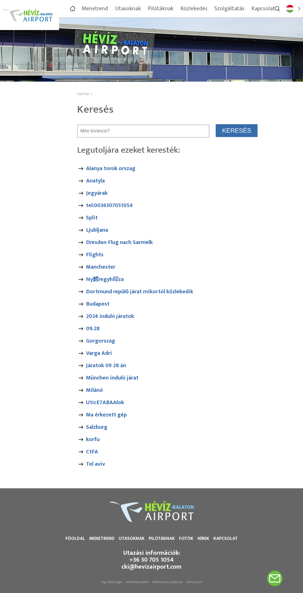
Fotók (186, 538)
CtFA (92, 451)
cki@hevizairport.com (151, 567)
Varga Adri (99, 353)
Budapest (97, 304)
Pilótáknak (162, 538)
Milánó (94, 390)
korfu (93, 439)
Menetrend (102, 538)
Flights (94, 254)
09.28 (93, 328)
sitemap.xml (194, 582)
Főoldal (75, 538)
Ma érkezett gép (106, 415)
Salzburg (96, 427)
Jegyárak (97, 193)
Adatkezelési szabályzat (167, 582)
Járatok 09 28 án (106, 365)
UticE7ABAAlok (105, 402)
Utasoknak (132, 538)
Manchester (100, 267)
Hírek (203, 538)
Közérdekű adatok (137, 582)
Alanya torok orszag (110, 168)
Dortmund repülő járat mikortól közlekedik (139, 291)
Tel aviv (95, 464)
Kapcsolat (225, 538)
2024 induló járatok (110, 316)
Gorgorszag (100, 341)
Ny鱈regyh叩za (105, 279)
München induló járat (112, 378)
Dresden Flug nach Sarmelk (119, 242)
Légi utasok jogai (111, 582)
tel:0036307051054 (109, 205)
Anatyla (95, 181)
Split (92, 217)
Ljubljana (97, 230)
